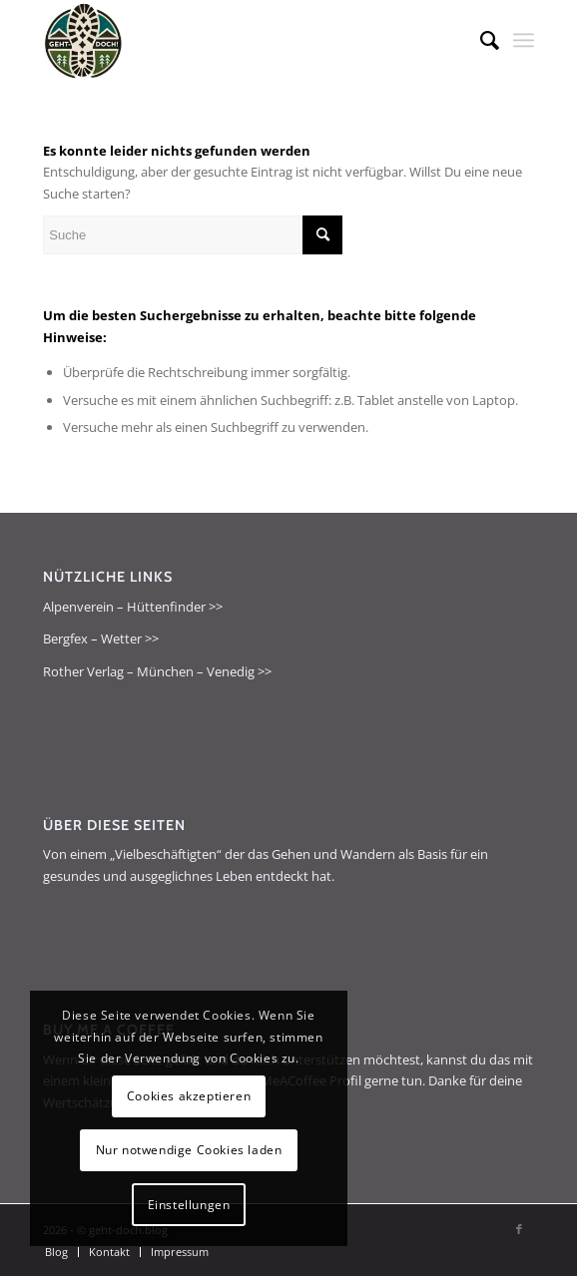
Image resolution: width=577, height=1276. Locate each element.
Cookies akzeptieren (189, 1095)
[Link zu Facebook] (519, 1229)
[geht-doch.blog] (239, 40)
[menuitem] (479, 40)
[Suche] (479, 40)
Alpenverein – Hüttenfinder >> (133, 607)
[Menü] (523, 40)
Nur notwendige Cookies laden (189, 1149)
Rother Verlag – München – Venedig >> (157, 671)
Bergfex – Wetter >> (101, 638)
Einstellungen (189, 1204)
